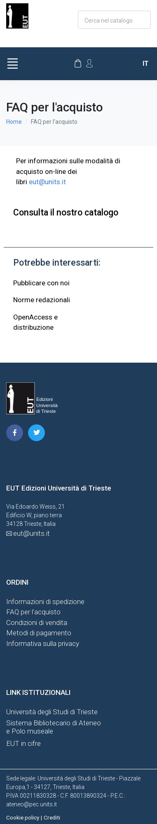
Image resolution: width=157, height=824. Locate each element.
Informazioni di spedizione (45, 601)
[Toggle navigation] (12, 63)
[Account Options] (89, 63)
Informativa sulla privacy (42, 643)
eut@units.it (47, 182)
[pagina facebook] (14, 432)
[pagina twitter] (36, 432)
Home (14, 121)
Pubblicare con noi (41, 283)
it (146, 63)
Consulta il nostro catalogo (65, 212)
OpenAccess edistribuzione (35, 322)
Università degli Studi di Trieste (52, 712)
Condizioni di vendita (36, 622)
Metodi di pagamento (38, 633)
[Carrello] (78, 63)
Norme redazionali (41, 300)
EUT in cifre (23, 743)
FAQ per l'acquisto (33, 612)
